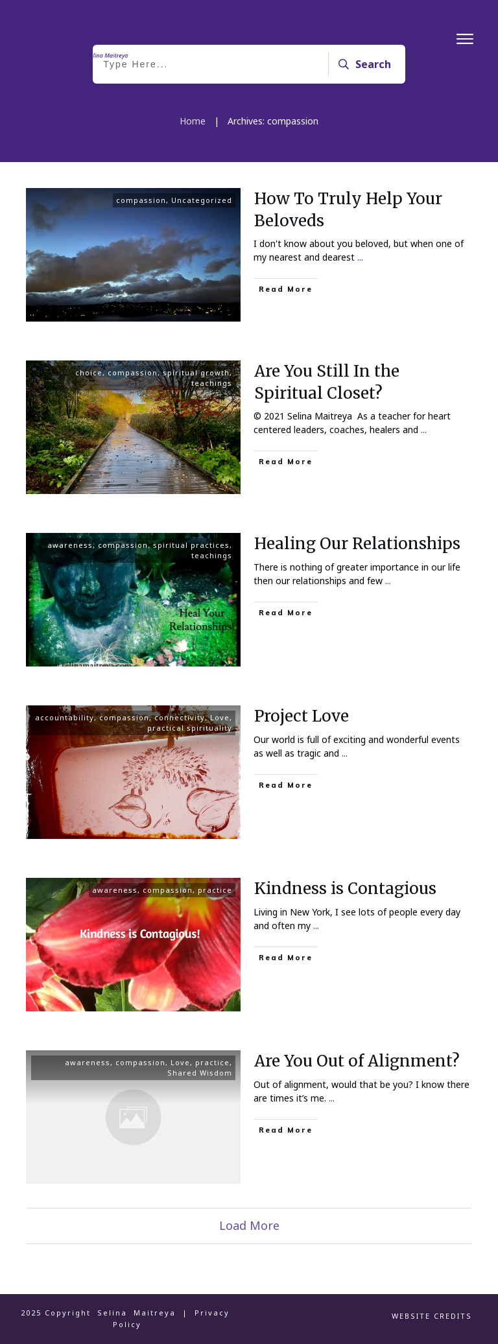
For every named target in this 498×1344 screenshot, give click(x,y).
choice (88, 372)
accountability (64, 717)
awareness (70, 545)
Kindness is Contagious (345, 888)
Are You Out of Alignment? (357, 1061)
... (360, 257)
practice (215, 890)
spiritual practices (191, 545)
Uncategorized (201, 200)
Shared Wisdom (199, 1073)
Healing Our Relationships (357, 544)
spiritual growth (196, 372)
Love (220, 717)
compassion (141, 200)
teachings (211, 383)
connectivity (179, 717)
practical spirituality (189, 728)
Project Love (301, 716)
